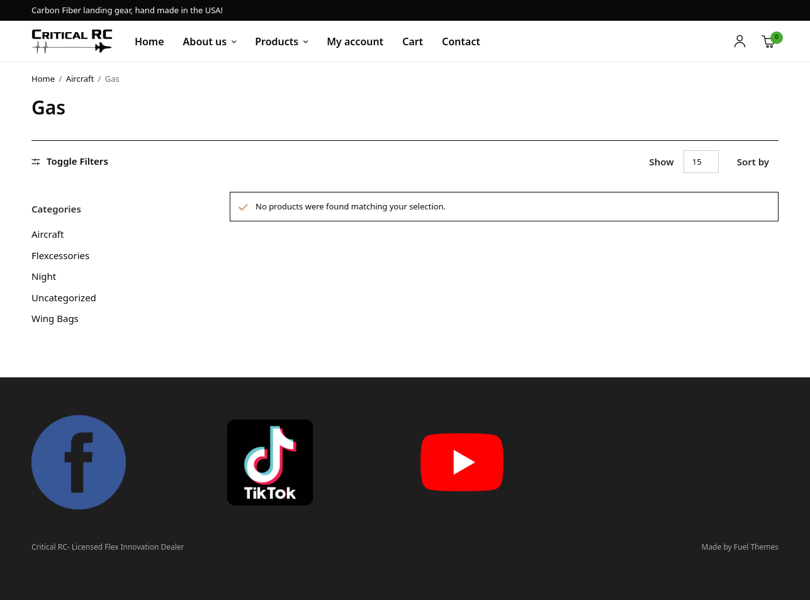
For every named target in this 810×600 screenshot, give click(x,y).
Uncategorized (63, 297)
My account (355, 41)
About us (205, 41)
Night (43, 276)
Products (276, 41)
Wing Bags (55, 318)
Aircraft (80, 78)
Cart (412, 41)
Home (149, 41)
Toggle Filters (69, 161)
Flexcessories (60, 255)
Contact (461, 41)
